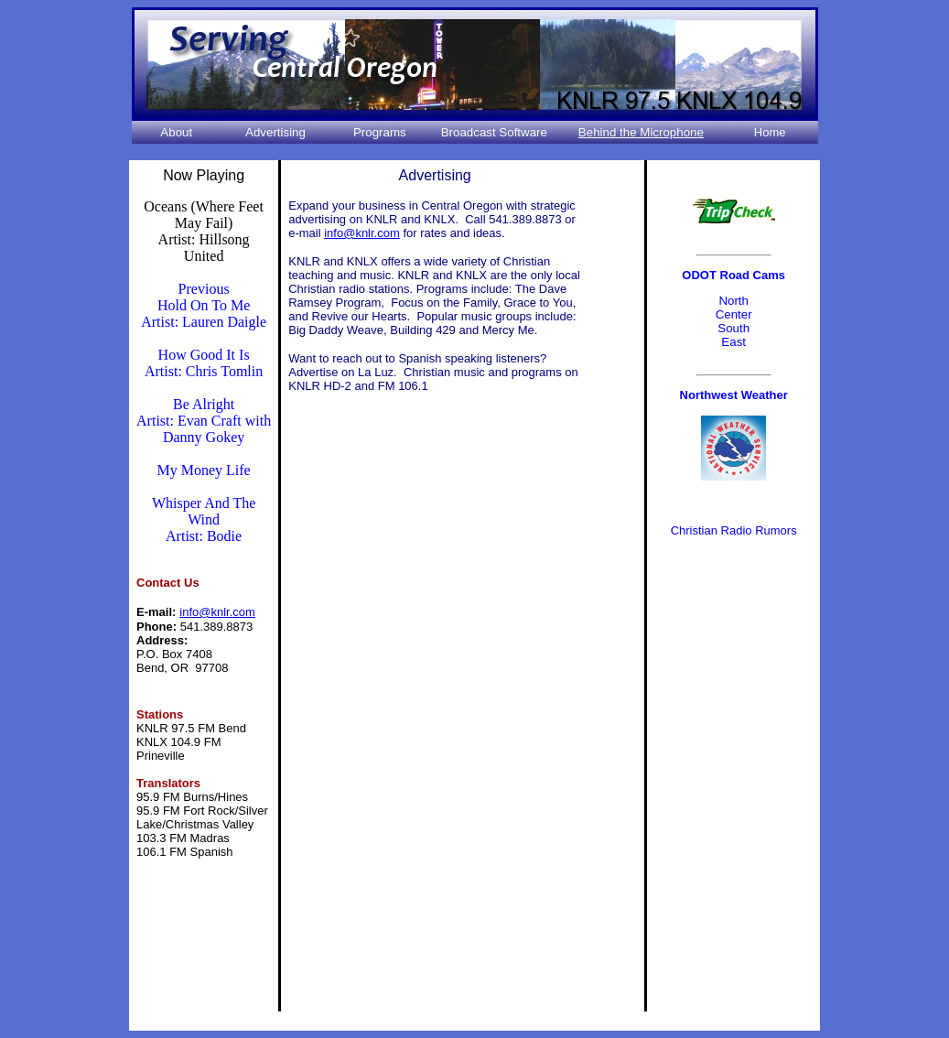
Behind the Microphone (641, 132)
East (733, 342)
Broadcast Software (494, 132)
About (176, 132)
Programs (379, 132)
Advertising (275, 132)
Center (734, 314)
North (733, 301)
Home (770, 132)
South (733, 328)
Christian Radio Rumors (734, 530)
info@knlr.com (362, 233)
